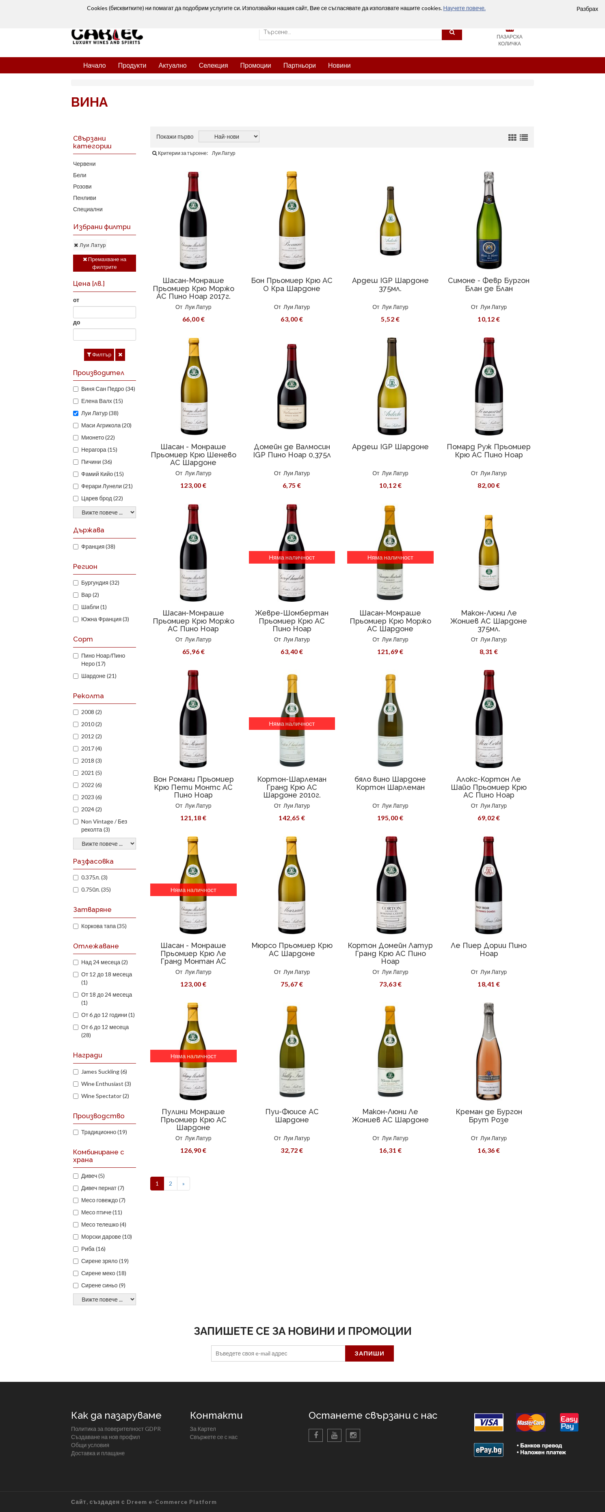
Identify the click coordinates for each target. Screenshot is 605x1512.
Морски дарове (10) (106, 1236)
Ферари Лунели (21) (107, 486)
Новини (339, 65)
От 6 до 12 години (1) (108, 1014)
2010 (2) (91, 724)
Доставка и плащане (98, 1453)
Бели (79, 175)
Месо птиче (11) (101, 1212)
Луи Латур (198, 306)
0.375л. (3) (94, 877)
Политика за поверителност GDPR (116, 1428)
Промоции (255, 65)
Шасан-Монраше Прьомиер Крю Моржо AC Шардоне (390, 621)
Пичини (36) (96, 461)
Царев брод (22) (102, 498)
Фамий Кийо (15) (102, 473)
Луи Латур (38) (100, 413)
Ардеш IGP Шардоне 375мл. (390, 284)
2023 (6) (91, 797)
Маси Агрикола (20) (106, 425)
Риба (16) (93, 1248)
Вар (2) (90, 594)
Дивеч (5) (93, 1175)
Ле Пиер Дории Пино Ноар (489, 949)
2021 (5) (91, 772)
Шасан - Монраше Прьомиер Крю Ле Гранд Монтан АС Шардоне (193, 957)
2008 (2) (91, 711)
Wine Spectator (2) (105, 1095)
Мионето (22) (98, 437)
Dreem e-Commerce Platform (172, 1501)
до (76, 322)
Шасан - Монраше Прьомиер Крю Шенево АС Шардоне (193, 454)
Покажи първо (174, 136)
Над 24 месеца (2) (104, 962)
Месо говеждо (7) (103, 1200)
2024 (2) (91, 809)
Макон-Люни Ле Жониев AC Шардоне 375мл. (488, 621)
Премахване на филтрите (104, 263)
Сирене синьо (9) (103, 1285)
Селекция (213, 65)
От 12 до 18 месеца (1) (106, 978)
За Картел (203, 1428)
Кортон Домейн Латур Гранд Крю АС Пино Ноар (390, 953)
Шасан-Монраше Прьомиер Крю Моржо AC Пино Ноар (193, 621)
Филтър (99, 354)
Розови (82, 186)
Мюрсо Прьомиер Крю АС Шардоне (292, 949)
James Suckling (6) (104, 1071)
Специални (88, 209)
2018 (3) (91, 760)
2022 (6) (91, 784)
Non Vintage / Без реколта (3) (104, 825)
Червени (84, 163)
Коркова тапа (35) (104, 925)
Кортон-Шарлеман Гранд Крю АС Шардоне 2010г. (291, 787)
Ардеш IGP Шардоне (390, 446)
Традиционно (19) (104, 1131)
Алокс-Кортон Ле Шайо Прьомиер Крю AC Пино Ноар (489, 787)
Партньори (299, 65)
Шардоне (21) (99, 675)
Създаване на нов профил (105, 1436)
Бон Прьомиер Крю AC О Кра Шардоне (292, 284)
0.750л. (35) (96, 889)
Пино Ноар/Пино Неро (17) (103, 659)
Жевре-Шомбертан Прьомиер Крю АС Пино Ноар (291, 621)
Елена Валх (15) (102, 400)
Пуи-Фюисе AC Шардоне (292, 1115)
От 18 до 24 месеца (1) (106, 998)
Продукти (132, 65)
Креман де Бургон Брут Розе (489, 1115)
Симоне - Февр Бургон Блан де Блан (488, 284)
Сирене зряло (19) (105, 1260)
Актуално (172, 65)
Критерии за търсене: (180, 153)
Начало (94, 65)
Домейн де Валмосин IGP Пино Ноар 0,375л (292, 450)
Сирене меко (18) (103, 1273)
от (76, 299)
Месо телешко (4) (103, 1224)
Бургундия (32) (100, 582)
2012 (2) (91, 736)
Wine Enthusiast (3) (106, 1083)
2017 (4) (91, 748)
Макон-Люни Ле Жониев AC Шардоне (390, 1115)
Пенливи (84, 197)
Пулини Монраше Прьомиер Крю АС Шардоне (193, 1119)
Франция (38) (98, 546)
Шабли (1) (94, 606)
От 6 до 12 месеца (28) (105, 1030)
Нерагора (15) (99, 449)
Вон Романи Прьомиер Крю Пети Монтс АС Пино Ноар (193, 787)
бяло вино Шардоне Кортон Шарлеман (390, 783)
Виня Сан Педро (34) (108, 388)
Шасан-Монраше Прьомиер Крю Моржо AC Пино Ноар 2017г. (193, 288)
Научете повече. (464, 7)
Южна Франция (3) (105, 619)
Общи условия (90, 1444)
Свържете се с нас (214, 1436)
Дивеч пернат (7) (102, 1187)
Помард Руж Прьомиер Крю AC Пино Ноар (489, 450)
